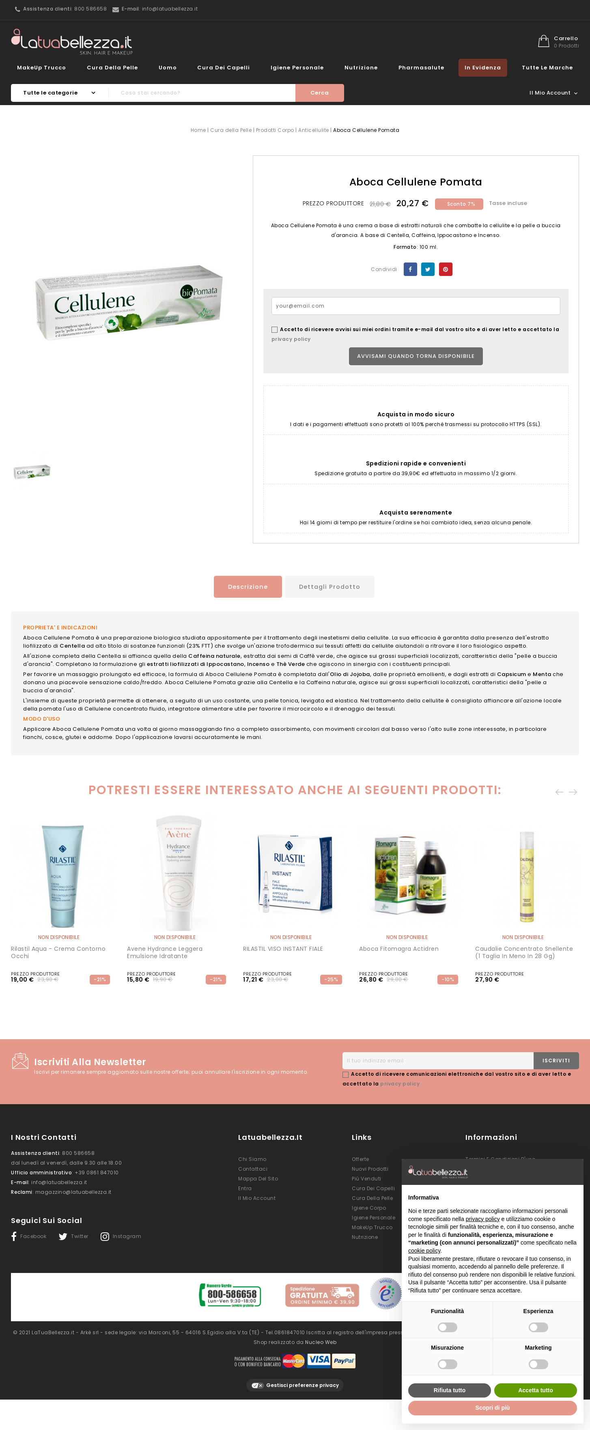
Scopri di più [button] (493, 1407)
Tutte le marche (547, 67)
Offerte (360, 1157)
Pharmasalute (421, 67)
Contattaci (252, 1167)
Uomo (168, 67)
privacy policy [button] (483, 1219)
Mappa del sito (258, 1177)
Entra (245, 1187)
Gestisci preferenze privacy (295, 1379)
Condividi (410, 269)
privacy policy (291, 339)
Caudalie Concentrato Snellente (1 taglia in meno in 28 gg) (524, 951)
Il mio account (257, 1196)
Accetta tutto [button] (535, 1390)
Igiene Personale (297, 67)
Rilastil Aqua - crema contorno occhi (58, 951)
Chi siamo (252, 1157)
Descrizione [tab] (244, 586)
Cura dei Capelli (223, 67)
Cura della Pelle (112, 67)
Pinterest (446, 269)
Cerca (319, 93)
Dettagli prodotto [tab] (331, 586)
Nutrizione (361, 67)
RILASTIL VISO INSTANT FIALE (283, 947)
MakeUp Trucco (41, 67)
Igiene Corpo (369, 1206)
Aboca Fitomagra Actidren (399, 947)
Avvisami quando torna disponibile (416, 356)
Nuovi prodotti (370, 1167)
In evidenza (483, 67)
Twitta (428, 269)
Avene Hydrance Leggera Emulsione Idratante (164, 951)
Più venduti (366, 1177)
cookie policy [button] (424, 1250)
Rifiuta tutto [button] (450, 1390)
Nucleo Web (320, 1336)
